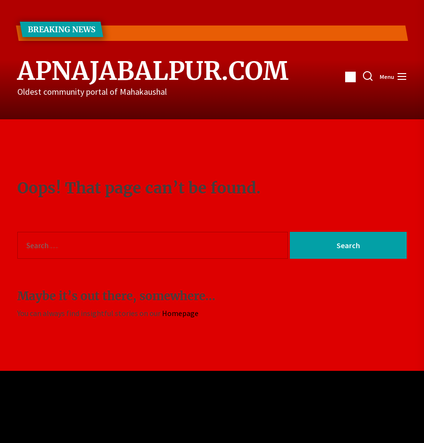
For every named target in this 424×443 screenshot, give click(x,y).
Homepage (180, 313)
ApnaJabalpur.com (125, 71)
